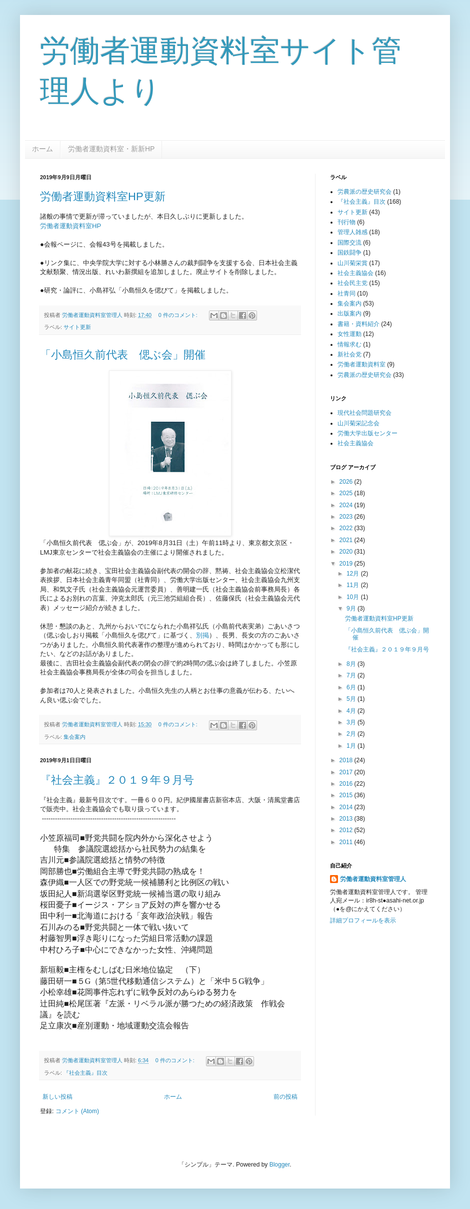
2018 (347, 760)
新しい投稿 (57, 1096)
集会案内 (75, 737)
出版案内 (350, 313)
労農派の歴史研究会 (365, 191)
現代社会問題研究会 (365, 412)
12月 (353, 573)
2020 (347, 551)
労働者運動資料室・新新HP (111, 149)
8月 (352, 663)
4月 (352, 710)
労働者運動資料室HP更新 (103, 196)
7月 (352, 675)
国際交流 (350, 242)
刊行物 (347, 222)
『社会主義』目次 (86, 1073)
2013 (347, 818)
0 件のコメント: (178, 315)
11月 (353, 585)
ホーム (42, 149)
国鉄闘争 (350, 252)
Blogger (280, 1164)
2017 (347, 772)
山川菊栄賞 (353, 263)
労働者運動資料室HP (70, 226)
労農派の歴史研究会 (365, 374)
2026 (347, 481)
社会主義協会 (356, 273)
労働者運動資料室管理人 (373, 879)
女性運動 (350, 333)
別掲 (202, 635)
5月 (352, 698)
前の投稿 (286, 1096)
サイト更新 (77, 327)
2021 (347, 540)
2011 (347, 842)
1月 (352, 745)
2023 (347, 516)
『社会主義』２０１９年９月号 (117, 780)
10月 (353, 597)
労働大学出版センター (368, 433)
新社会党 (350, 354)
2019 (347, 563)
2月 (352, 733)
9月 (352, 608)
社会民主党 (353, 283)
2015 (347, 795)
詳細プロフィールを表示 (363, 920)
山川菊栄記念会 (359, 423)
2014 (347, 807)
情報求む (350, 344)
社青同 (347, 293)
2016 (347, 783)
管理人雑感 (353, 232)
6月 (352, 687)
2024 (347, 505)
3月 (352, 722)
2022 (347, 528)
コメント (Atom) (77, 1111)
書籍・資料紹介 (359, 323)
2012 (347, 830)
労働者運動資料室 (362, 364)
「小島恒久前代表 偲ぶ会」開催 (123, 354)
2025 (347, 493)
